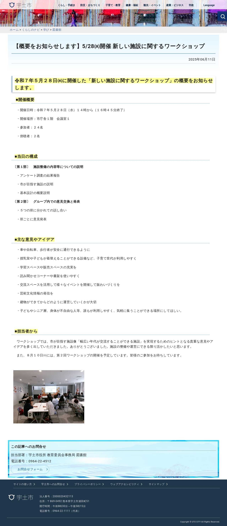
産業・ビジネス (175, 5)
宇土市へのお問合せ (53, 484)
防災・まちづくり (90, 5)
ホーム (14, 29)
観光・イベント (152, 5)
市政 (191, 5)
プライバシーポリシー (87, 484)
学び (46, 29)
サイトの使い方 (22, 484)
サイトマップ (157, 484)
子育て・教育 (113, 5)
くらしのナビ (31, 29)
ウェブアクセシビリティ (124, 484)
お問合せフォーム (30, 469)
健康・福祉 (132, 5)
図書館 (56, 29)
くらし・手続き (66, 5)
